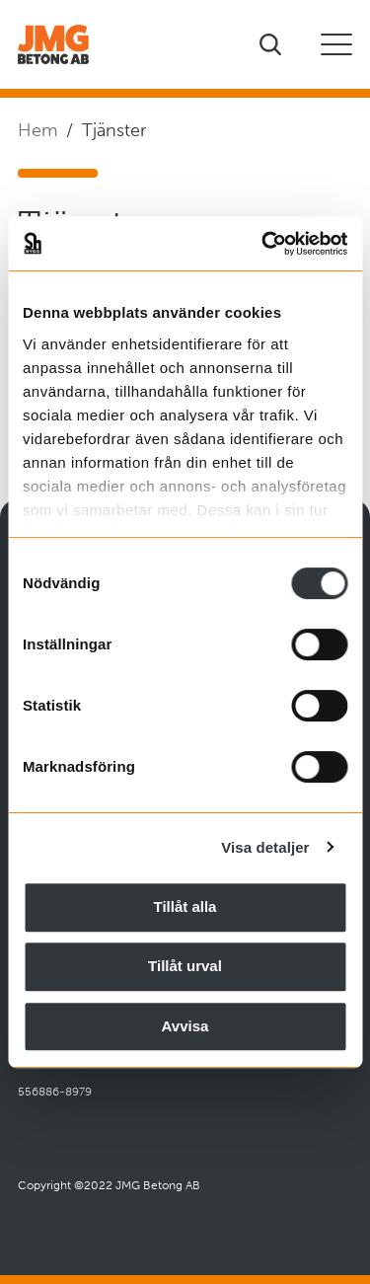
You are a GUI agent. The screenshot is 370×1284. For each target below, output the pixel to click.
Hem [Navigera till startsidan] (37, 130)
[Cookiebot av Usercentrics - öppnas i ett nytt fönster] (263, 244)
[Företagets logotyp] (53, 44)
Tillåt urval (185, 965)
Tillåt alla (185, 906)
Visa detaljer (265, 847)
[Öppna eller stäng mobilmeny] (336, 44)
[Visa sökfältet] (270, 44)
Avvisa (185, 1026)
